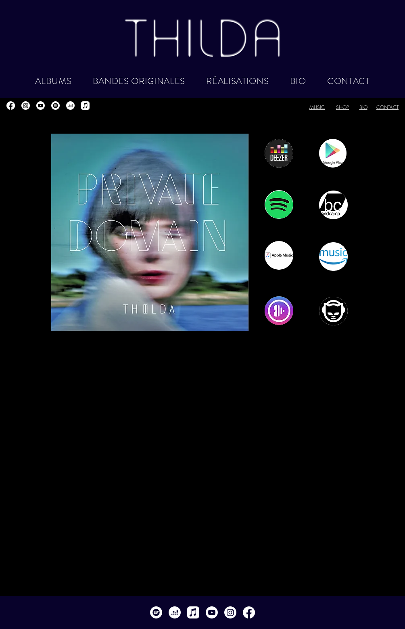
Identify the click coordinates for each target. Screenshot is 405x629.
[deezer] (70, 105)
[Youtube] (40, 105)
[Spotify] (55, 105)
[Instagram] (25, 105)
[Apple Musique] (85, 105)
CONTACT (387, 107)
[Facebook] (10, 105)
